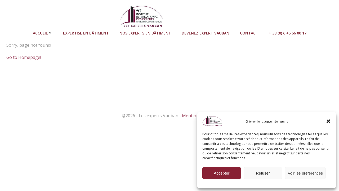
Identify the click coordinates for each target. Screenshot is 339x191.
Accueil (42, 33)
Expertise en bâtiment (86, 33)
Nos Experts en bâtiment (145, 33)
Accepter (221, 173)
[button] (328, 121)
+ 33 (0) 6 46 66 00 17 (287, 33)
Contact (249, 33)
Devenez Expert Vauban (205, 33)
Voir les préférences (305, 173)
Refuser (263, 173)
